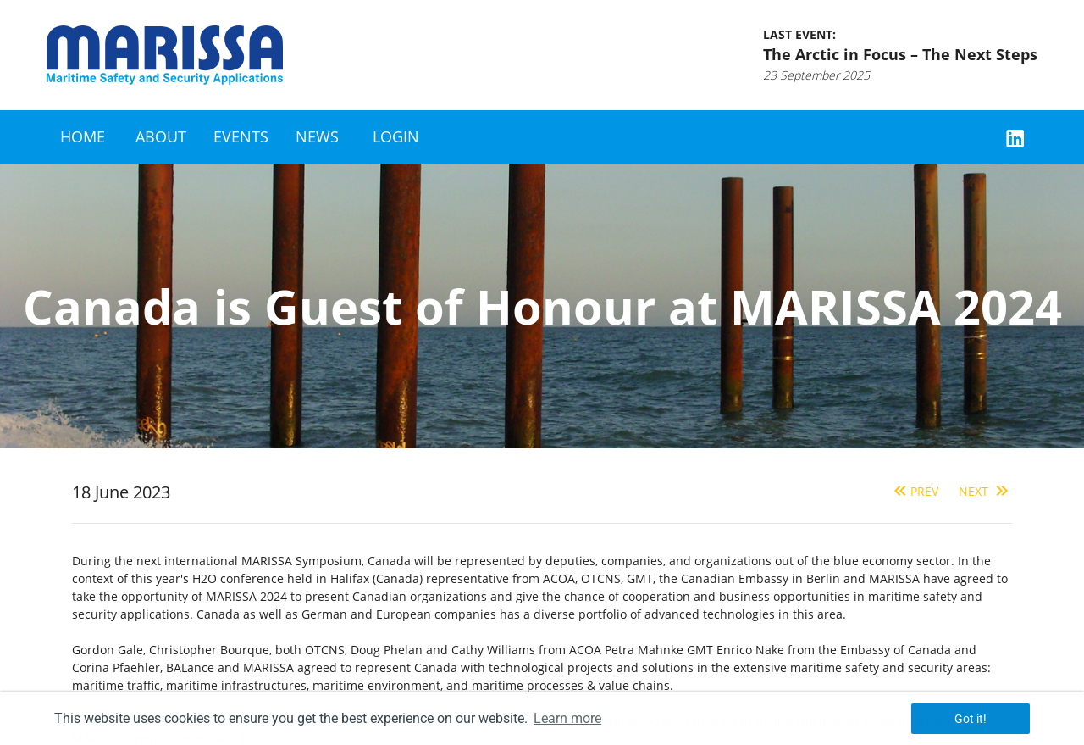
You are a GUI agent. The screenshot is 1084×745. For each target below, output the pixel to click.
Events (240, 136)
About (161, 136)
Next (985, 491)
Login (396, 136)
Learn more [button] (567, 718)
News (317, 136)
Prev (914, 491)
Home (82, 136)
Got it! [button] (970, 719)
